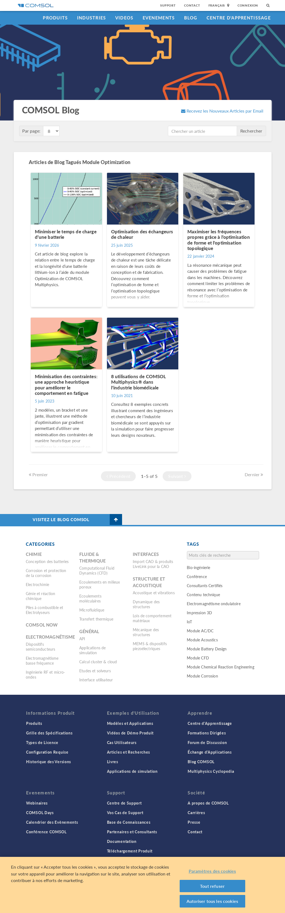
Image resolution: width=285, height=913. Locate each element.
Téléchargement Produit (130, 851)
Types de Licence (42, 742)
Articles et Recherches (128, 752)
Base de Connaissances (129, 822)
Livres (112, 761)
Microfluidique (91, 610)
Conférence (197, 576)
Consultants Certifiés (204, 585)
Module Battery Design (207, 648)
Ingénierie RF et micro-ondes (45, 674)
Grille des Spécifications (49, 733)
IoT (189, 621)
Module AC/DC (200, 630)
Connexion (248, 5)
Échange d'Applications (210, 752)
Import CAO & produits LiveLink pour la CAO (153, 564)
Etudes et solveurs (95, 670)
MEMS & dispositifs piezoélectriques (150, 646)
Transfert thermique (96, 619)
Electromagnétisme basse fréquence (42, 660)
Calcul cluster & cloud (98, 661)
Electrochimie (37, 584)
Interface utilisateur (96, 679)
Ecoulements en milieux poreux (99, 584)
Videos (124, 18)
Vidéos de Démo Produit (130, 733)
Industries (91, 18)
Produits (55, 18)
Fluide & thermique (92, 557)
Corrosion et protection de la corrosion (46, 573)
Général (89, 631)
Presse (194, 822)
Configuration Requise (47, 752)
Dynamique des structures (146, 604)
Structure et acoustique (149, 582)
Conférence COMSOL (46, 831)
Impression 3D (199, 612)
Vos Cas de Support (125, 812)
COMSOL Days (40, 812)
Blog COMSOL (201, 761)
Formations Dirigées (207, 733)
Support (168, 5)
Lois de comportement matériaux (152, 618)
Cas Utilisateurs (122, 742)
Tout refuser (212, 886)
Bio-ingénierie (198, 567)
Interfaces (146, 554)
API (82, 638)
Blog (190, 18)
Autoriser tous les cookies (212, 901)
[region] (142, 885)
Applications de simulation (92, 650)
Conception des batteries (47, 561)
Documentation (122, 841)
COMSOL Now (42, 625)
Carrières (196, 812)
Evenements (159, 18)
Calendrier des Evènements (52, 822)
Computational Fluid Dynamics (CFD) (96, 570)
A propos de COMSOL (208, 803)
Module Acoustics (202, 639)
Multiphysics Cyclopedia (211, 771)
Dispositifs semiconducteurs (40, 646)
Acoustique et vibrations (154, 592)
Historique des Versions (48, 761)
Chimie (34, 554)
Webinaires (37, 803)
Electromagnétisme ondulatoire (213, 603)
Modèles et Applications (130, 723)
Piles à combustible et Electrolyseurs (44, 610)
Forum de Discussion (207, 742)
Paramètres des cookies (212, 871)
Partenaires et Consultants (132, 831)
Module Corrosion (202, 676)
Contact (192, 5)
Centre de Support (124, 803)
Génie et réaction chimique (40, 596)
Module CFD (198, 658)
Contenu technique (203, 594)
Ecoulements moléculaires (90, 598)
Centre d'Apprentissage (239, 18)
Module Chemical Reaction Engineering (220, 667)
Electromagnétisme (50, 637)
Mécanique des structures (146, 632)
